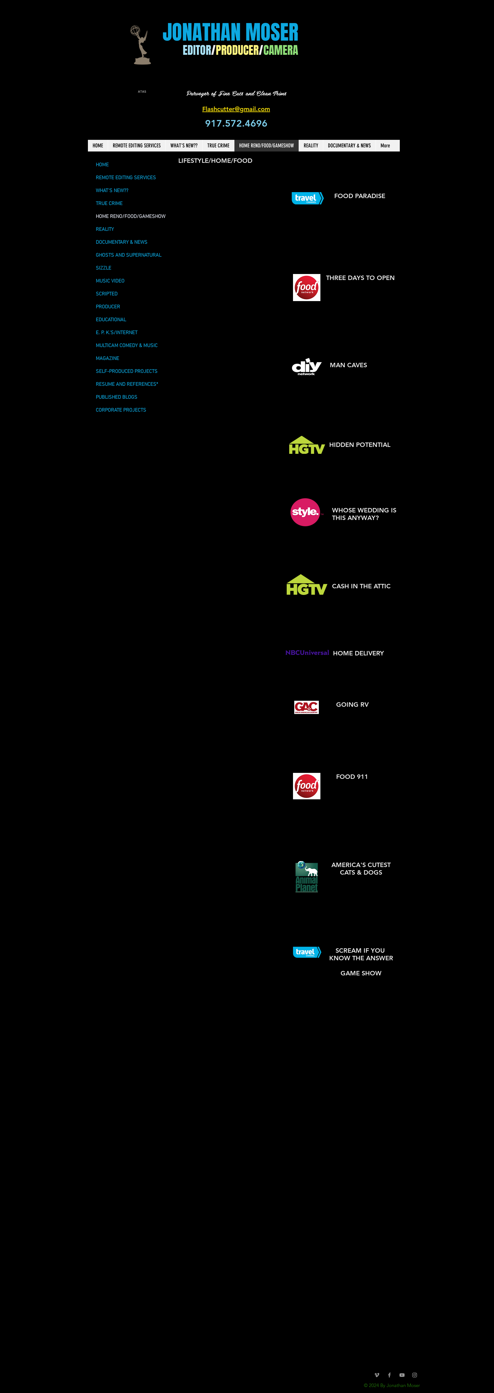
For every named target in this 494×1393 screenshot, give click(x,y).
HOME (102, 165)
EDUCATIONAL (111, 320)
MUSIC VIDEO (110, 281)
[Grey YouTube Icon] (402, 1375)
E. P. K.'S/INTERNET (116, 333)
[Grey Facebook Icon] (389, 1375)
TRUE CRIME (109, 204)
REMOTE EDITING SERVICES (126, 178)
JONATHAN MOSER (230, 32)
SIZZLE (103, 268)
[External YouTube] (230, 802)
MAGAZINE (107, 359)
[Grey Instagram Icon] (414, 1375)
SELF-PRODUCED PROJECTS (127, 371)
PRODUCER (108, 307)
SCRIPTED (107, 294)
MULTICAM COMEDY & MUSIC (127, 346)
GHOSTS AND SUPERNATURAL (128, 255)
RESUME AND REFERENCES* (127, 384)
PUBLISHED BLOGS (116, 397)
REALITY (105, 229)
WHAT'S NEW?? (112, 191)
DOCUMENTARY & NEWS (121, 242)
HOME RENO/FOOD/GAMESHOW (130, 217)
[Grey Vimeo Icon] (377, 1375)
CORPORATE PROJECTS (121, 410)
